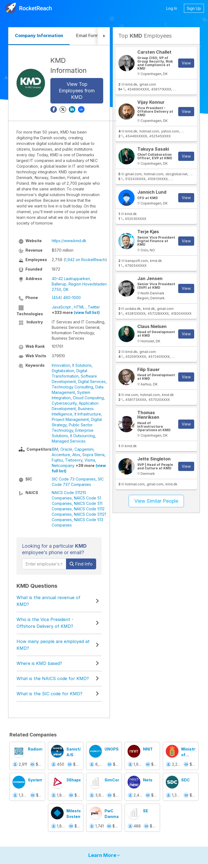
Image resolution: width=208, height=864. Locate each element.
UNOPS (112, 749)
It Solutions (82, 365)
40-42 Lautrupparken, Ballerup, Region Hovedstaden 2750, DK (79, 284)
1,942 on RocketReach (85, 259)
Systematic (39, 780)
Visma (89, 460)
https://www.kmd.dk (69, 240)
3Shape (73, 780)
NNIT (148, 749)
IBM (55, 449)
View (186, 63)
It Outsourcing (82, 435)
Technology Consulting (72, 387)
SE (145, 810)
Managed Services (69, 441)
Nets (147, 780)
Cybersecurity (64, 403)
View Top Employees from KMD (77, 90)
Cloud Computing (88, 397)
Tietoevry (73, 460)
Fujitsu (57, 460)
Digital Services (92, 381)
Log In (171, 8)
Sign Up (194, 8)
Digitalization (63, 370)
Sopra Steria (93, 454)
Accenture (61, 454)
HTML (79, 307)
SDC (185, 780)
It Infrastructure (87, 414)
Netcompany (63, 465)
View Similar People (156, 501)
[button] (104, 36)
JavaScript (61, 307)
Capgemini (83, 449)
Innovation (61, 365)
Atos (76, 454)
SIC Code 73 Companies (74, 479)
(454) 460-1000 (66, 297)
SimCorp (113, 780)
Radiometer (39, 749)
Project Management (70, 419)
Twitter (94, 307)
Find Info (81, 564)
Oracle (66, 449)
